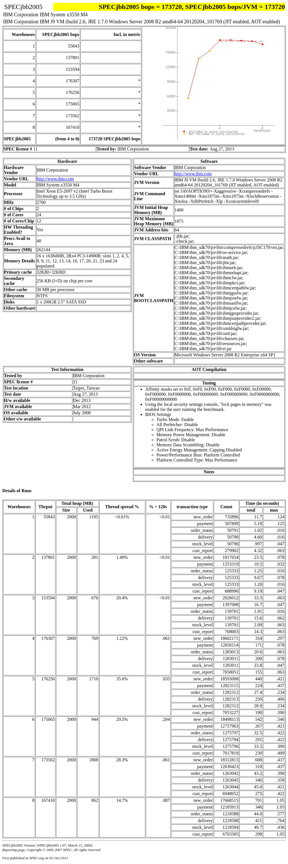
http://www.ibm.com (55, 178)
